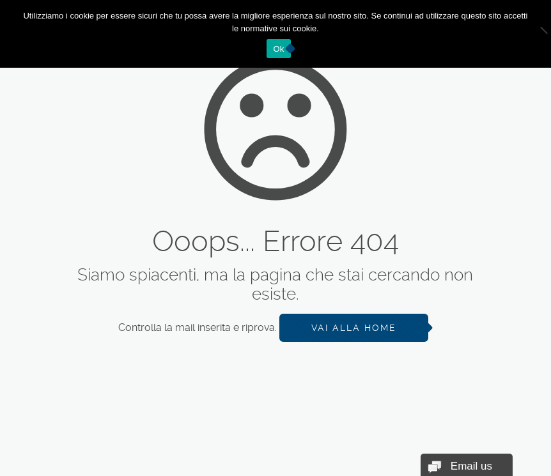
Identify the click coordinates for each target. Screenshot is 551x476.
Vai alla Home (353, 328)
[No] (535, 33)
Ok (278, 49)
